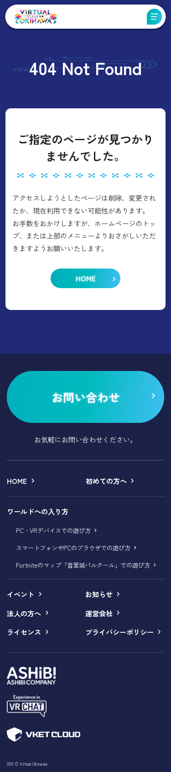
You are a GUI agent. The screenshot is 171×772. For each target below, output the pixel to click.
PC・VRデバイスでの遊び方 (53, 530)
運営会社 (99, 613)
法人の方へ (24, 613)
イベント (20, 594)
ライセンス (24, 632)
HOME (17, 481)
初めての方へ (106, 481)
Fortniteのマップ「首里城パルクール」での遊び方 (83, 564)
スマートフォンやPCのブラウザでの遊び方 (73, 547)
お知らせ (99, 594)
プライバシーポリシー (119, 632)
